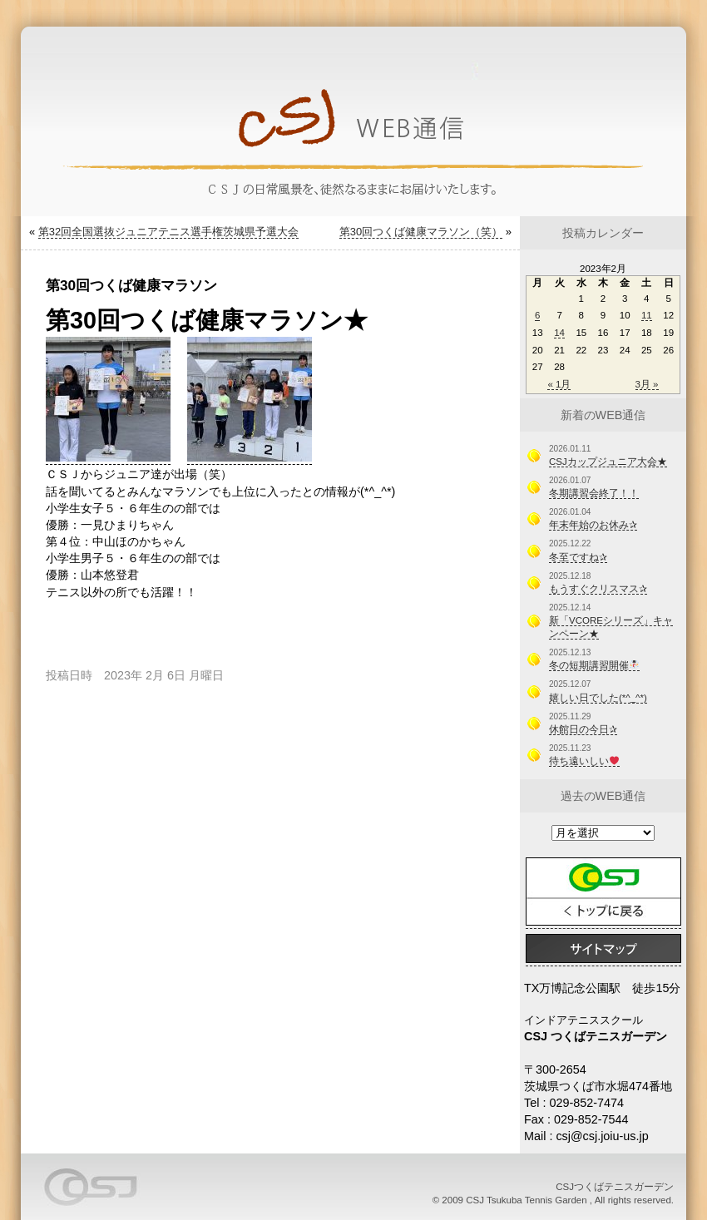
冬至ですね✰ (578, 557)
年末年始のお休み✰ (593, 525)
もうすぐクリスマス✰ (598, 589)
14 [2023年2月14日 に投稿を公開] (559, 333)
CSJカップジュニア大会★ (608, 462)
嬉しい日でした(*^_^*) (598, 698)
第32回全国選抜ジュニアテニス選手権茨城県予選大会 (168, 231)
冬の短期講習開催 (594, 665)
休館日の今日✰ (583, 729)
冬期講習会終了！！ (594, 493)
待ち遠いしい (584, 761)
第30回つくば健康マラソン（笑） (420, 231)
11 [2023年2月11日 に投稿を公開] (646, 315)
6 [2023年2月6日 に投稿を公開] (537, 315)
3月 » (647, 384)
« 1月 (559, 384)
